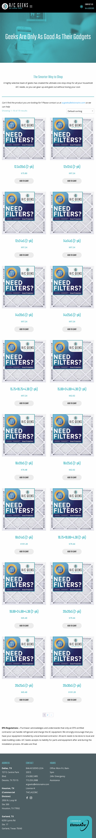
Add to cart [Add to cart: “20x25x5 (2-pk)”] (24, 700)
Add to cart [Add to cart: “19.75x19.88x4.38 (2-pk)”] (71, 551)
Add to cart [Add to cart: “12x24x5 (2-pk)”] (24, 255)
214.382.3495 (32, 776)
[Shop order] (80, 111)
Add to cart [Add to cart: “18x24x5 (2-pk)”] (24, 551)
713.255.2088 (32, 780)
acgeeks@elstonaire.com (73, 102)
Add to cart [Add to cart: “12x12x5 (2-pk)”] (71, 181)
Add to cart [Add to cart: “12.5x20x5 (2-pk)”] (24, 181)
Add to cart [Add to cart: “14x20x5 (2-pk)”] (24, 329)
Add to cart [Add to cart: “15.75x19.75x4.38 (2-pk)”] (24, 403)
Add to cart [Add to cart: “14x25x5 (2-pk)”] (71, 329)
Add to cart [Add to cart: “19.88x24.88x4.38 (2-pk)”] (24, 626)
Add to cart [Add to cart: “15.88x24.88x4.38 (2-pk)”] (71, 403)
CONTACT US (89, 4)
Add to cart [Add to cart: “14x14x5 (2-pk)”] (71, 255)
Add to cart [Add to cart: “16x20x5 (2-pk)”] (24, 477)
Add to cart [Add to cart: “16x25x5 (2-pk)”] (71, 477)
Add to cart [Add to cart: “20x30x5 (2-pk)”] (71, 700)
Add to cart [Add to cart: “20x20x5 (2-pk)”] (71, 626)
